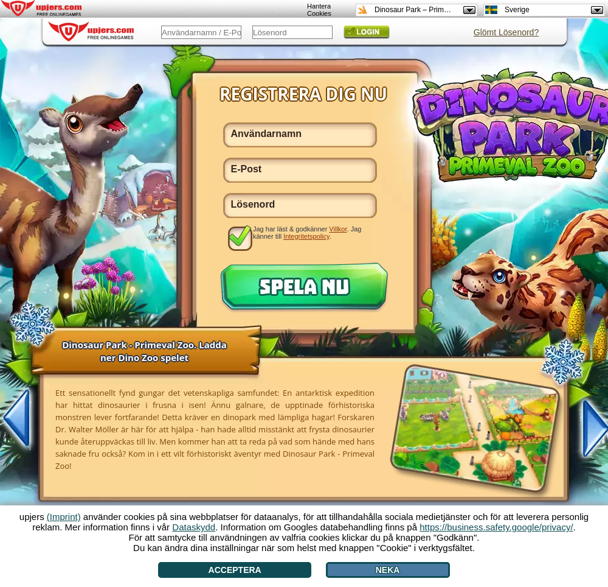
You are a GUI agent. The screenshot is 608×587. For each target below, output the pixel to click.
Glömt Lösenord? (506, 32)
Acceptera (235, 570)
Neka (388, 570)
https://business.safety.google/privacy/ (496, 527)
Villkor (338, 229)
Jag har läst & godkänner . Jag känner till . (307, 232)
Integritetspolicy (306, 236)
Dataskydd (193, 527)
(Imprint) (64, 516)
